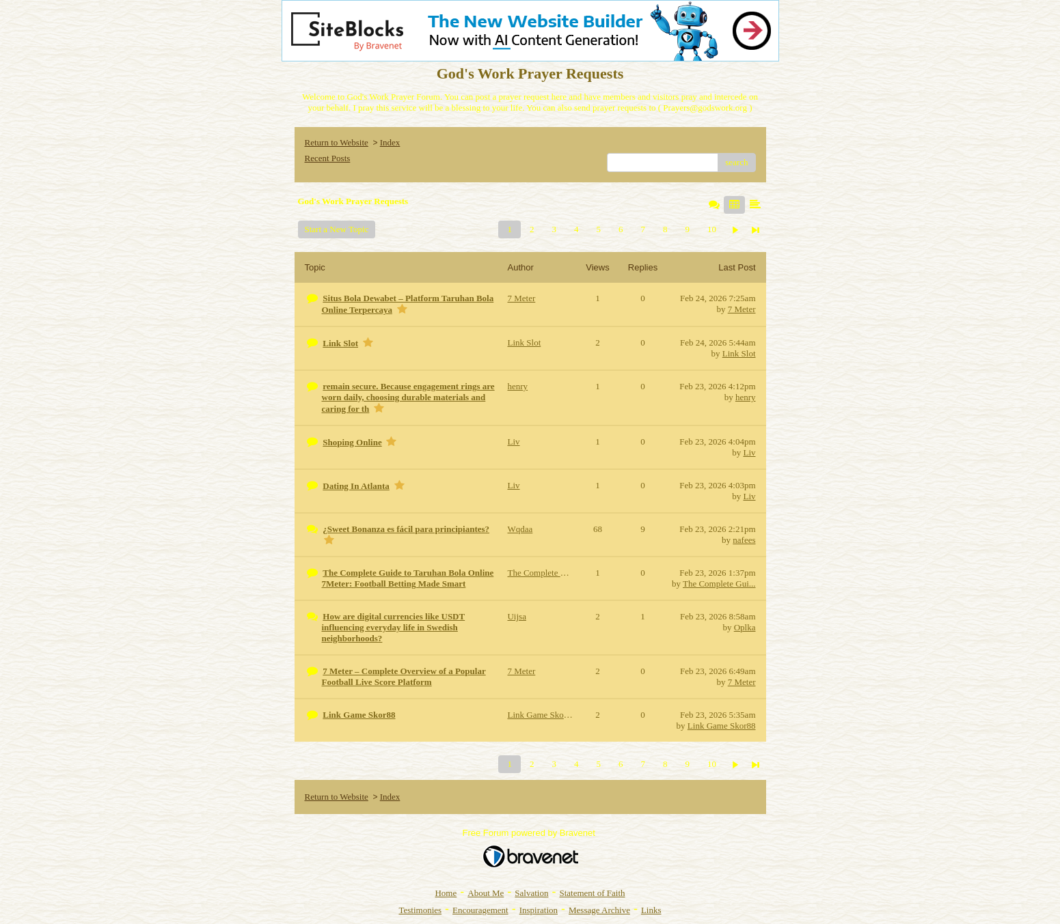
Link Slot (739, 353)
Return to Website (336, 142)
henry (745, 397)
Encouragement (480, 910)
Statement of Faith (592, 893)
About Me (485, 893)
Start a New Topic (337, 229)
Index (390, 142)
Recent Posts (328, 158)
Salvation (531, 893)
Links (651, 910)
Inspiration (538, 910)
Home (446, 893)
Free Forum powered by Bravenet (530, 833)
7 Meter (742, 309)
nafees (744, 540)
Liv (749, 452)
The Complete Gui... (719, 583)
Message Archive (599, 910)
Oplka (745, 627)
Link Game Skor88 (722, 725)
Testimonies (419, 910)
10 (711, 229)
